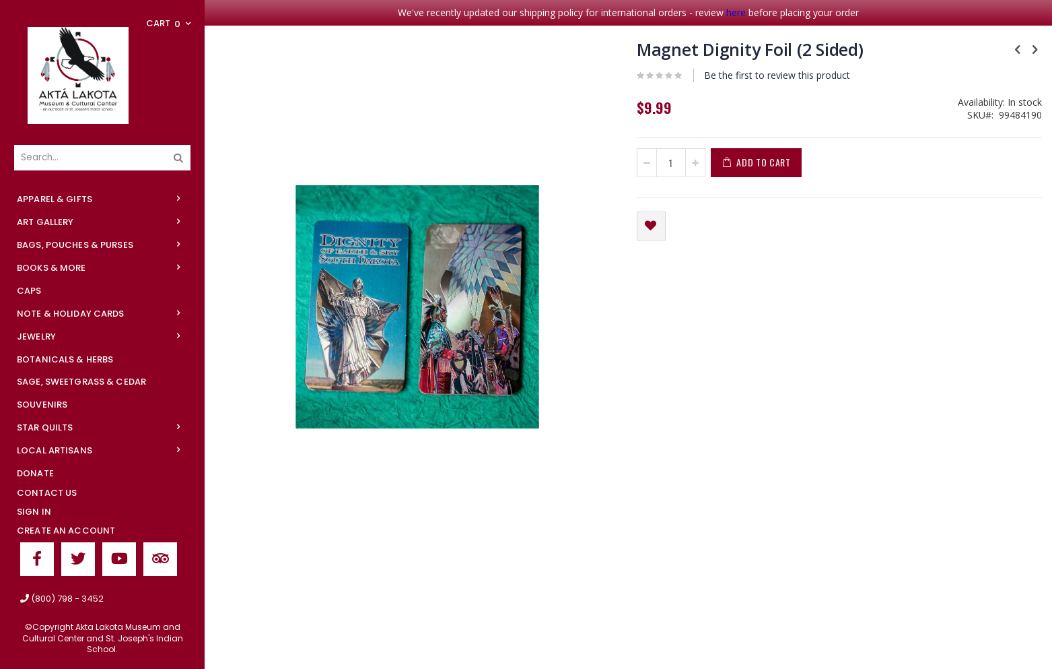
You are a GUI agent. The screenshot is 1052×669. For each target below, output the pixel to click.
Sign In (34, 511)
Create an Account (66, 530)
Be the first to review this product (777, 75)
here (736, 12)
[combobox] (102, 157)
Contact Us (47, 492)
